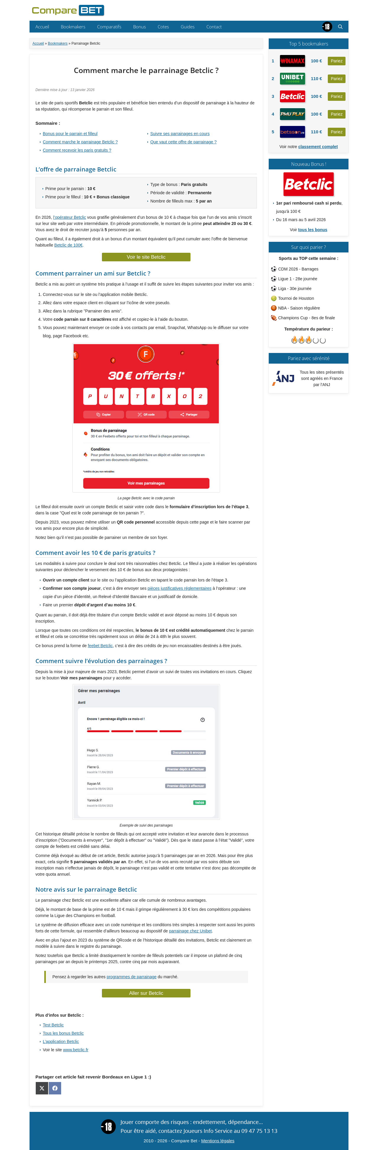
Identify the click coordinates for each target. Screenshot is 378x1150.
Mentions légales (217, 1140)
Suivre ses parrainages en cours (180, 133)
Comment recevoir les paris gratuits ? (77, 150)
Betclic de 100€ (68, 245)
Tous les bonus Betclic (63, 1033)
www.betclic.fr (75, 1049)
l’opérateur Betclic (69, 217)
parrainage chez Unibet (190, 931)
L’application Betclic (61, 1041)
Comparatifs (109, 27)
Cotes (163, 27)
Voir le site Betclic (146, 257)
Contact (214, 27)
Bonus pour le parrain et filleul (70, 133)
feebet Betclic (100, 645)
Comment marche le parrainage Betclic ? (80, 142)
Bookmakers (73, 27)
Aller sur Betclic (146, 993)
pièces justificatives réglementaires (179, 588)
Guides (188, 27)
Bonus (139, 27)
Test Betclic (53, 1025)
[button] (340, 27)
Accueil (42, 27)
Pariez (337, 61)
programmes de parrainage (132, 976)
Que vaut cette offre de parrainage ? (183, 142)
